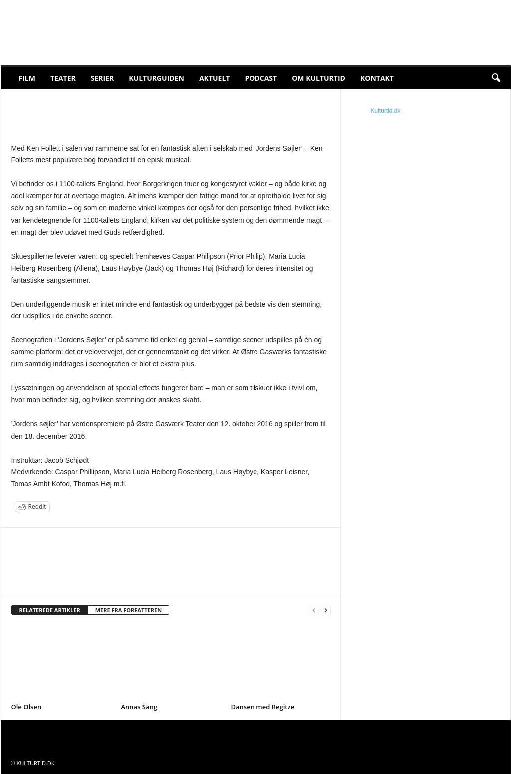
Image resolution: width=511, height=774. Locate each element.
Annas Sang (139, 706)
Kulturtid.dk (386, 110)
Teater (63, 78)
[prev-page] (314, 610)
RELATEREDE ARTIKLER (49, 610)
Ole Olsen (26, 706)
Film (27, 78)
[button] (496, 78)
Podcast (261, 78)
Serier (102, 78)
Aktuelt (214, 78)
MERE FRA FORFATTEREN (128, 610)
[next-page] (326, 610)
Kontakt (377, 78)
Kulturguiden (156, 78)
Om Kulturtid (318, 78)
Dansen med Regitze (263, 706)
